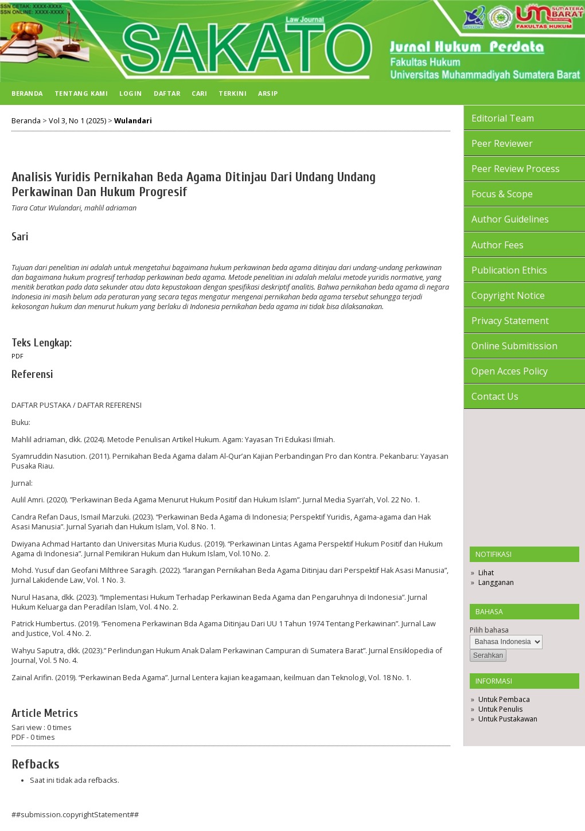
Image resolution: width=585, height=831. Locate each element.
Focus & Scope (502, 194)
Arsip (268, 93)
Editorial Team (502, 118)
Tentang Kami (81, 93)
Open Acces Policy (509, 371)
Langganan (496, 582)
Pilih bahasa (489, 630)
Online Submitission (514, 346)
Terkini (233, 93)
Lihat (486, 573)
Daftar (167, 93)
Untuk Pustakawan (507, 719)
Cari (199, 93)
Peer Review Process (515, 168)
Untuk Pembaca (504, 699)
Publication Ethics (509, 270)
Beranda (27, 93)
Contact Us (494, 396)
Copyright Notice (508, 295)
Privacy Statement (510, 320)
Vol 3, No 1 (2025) (77, 121)
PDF (17, 356)
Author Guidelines (510, 219)
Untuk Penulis (500, 709)
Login (130, 93)
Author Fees (497, 245)
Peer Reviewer (502, 143)
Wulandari (133, 121)
